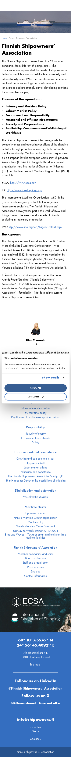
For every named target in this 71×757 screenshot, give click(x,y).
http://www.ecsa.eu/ (23, 183)
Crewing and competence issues (35, 458)
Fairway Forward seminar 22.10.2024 (35, 530)
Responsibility (35, 427)
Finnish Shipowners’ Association (35, 547)
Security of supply (35, 433)
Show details (50, 377)
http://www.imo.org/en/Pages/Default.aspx (35, 227)
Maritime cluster (35, 507)
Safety (35, 442)
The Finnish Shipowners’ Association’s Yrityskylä (35, 476)
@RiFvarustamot (23, 703)
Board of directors (35, 558)
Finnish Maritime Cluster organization (35, 517)
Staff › (35, 731)
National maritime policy (35, 408)
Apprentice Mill (35, 463)
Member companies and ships (35, 553)
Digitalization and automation (35, 490)
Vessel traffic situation (35, 496)
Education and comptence (35, 471)
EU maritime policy (35, 412)
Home (4, 38)
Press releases (35, 567)
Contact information (35, 575)
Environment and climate (35, 437)
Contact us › (35, 727)
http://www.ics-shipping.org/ (24, 190)
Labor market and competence (35, 452)
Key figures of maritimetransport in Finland (35, 417)
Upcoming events (35, 513)
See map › (36, 664)
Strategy (35, 571)
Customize (36, 396)
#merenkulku (49, 703)
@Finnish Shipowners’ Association (35, 688)
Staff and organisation (35, 562)
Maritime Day (36, 522)
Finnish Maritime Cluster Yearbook (35, 526)
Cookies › (35, 739)
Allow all (35, 387)
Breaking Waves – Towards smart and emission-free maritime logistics (35, 536)
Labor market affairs (35, 467)
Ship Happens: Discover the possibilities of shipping (35, 480)
